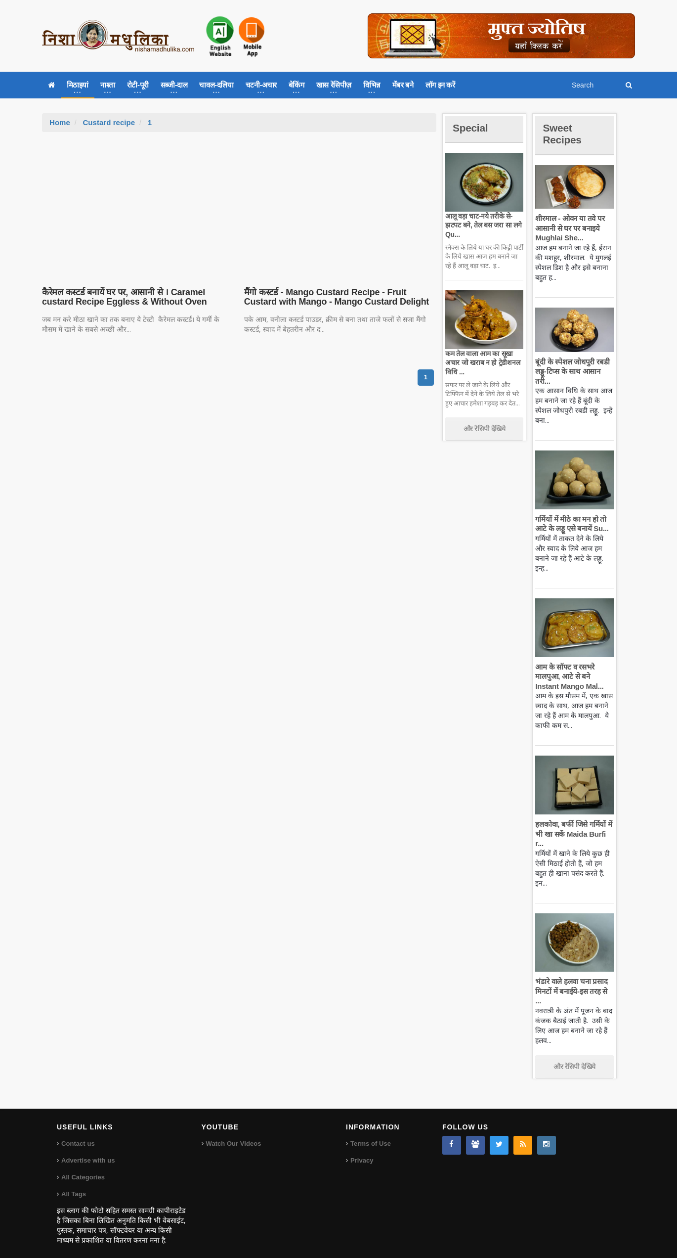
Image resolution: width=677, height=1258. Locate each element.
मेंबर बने (403, 85)
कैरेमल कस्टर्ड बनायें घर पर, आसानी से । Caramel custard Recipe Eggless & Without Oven (123, 297)
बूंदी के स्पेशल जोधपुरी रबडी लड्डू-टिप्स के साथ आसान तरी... (571, 371)
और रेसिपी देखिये (485, 429)
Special (471, 128)
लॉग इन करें (440, 85)
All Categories (82, 1167)
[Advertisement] (239, 206)
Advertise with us (88, 1151)
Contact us (77, 1134)
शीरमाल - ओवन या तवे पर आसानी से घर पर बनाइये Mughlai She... (569, 228)
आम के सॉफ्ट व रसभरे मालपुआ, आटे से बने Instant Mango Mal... (568, 676)
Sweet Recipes (563, 134)
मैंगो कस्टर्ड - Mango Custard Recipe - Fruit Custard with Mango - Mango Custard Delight (335, 297)
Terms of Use (370, 1134)
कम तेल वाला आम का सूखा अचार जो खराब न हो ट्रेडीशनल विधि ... (482, 362)
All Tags (73, 1184)
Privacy (361, 1151)
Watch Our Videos (233, 1134)
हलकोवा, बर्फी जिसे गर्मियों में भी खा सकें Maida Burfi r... (573, 834)
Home (59, 122)
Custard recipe (108, 122)
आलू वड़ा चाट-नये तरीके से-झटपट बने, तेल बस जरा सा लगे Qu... (482, 225)
